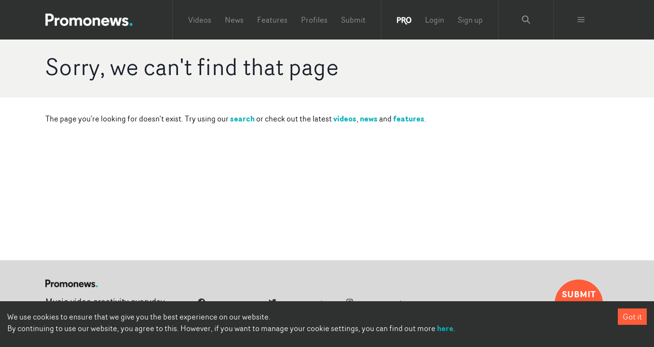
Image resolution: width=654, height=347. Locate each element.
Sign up (470, 19)
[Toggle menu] (581, 19)
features (408, 118)
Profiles (314, 19)
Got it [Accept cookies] (632, 316)
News (234, 19)
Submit (353, 19)
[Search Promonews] (526, 19)
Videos (199, 19)
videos (344, 118)
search (242, 118)
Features (272, 19)
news (369, 118)
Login (434, 19)
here (445, 328)
